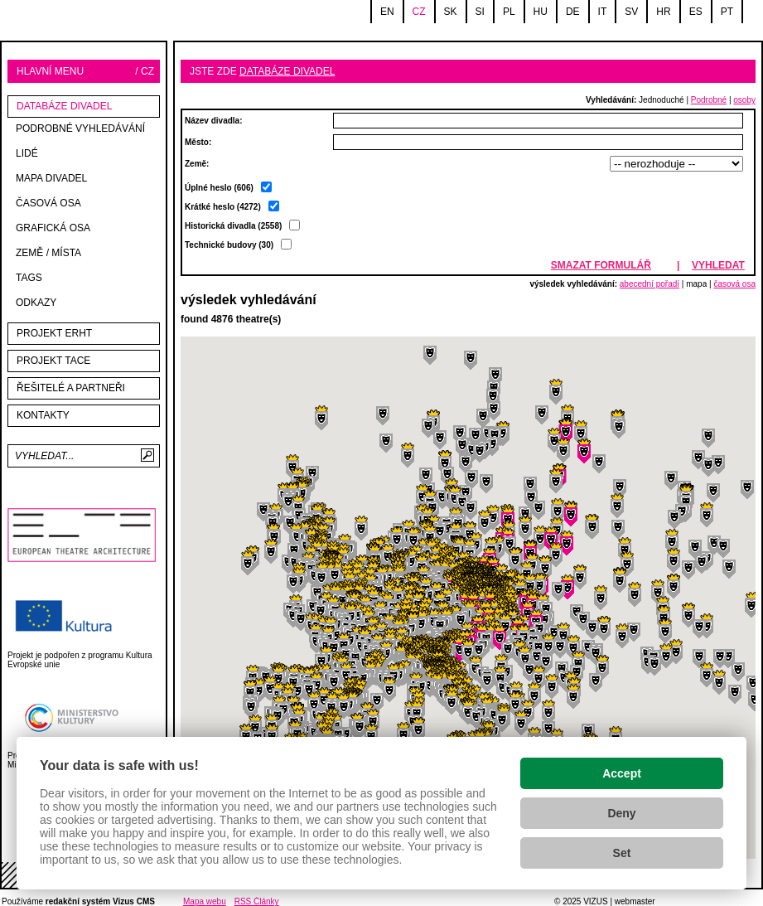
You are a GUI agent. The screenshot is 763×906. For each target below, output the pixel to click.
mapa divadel (51, 178)
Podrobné (709, 99)
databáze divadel (64, 106)
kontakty (43, 415)
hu (541, 11)
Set (622, 853)
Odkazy (36, 302)
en (387, 11)
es (696, 11)
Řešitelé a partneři (71, 388)
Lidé (27, 153)
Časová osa (48, 203)
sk (450, 11)
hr (663, 11)
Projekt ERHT (54, 333)
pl (509, 11)
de (573, 11)
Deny (621, 813)
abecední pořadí (649, 283)
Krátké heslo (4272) (244, 226)
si (480, 11)
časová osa (734, 283)
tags (29, 277)
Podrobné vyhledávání (80, 128)
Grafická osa (53, 228)
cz (419, 11)
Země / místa (48, 253)
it (602, 11)
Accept (621, 773)
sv (631, 11)
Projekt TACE (53, 360)
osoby (744, 99)
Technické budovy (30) (238, 245)
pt (727, 11)
